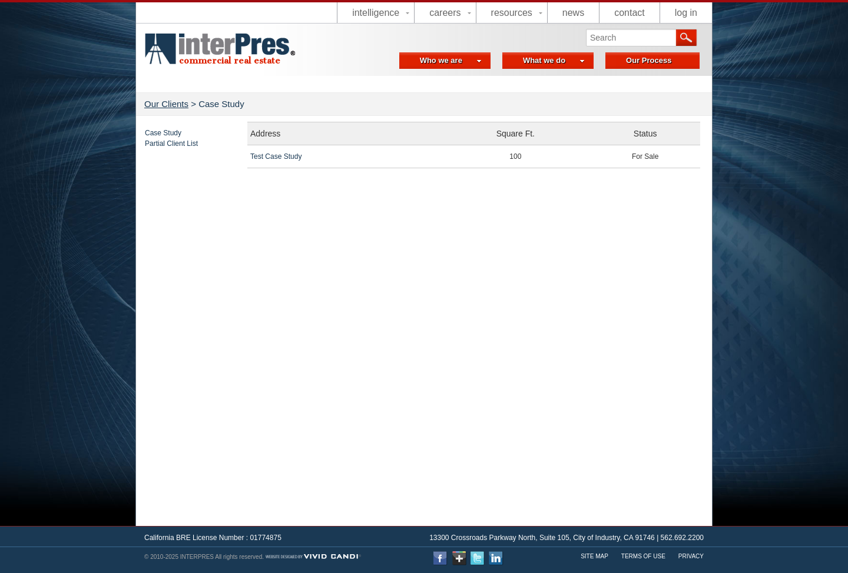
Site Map (594, 556)
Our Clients (166, 104)
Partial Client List (171, 143)
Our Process (648, 60)
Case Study (163, 133)
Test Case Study (276, 156)
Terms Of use (643, 556)
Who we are (451, 60)
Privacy (691, 556)
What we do (554, 60)
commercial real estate (229, 60)
